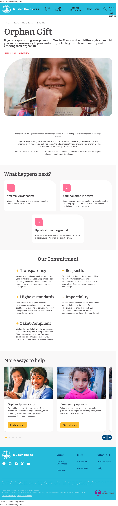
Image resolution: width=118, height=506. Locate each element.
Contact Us (82, 468)
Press (80, 455)
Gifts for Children (27, 23)
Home (8, 23)
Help (99, 468)
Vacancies (82, 461)
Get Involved (103, 455)
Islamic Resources (62, 462)
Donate (16, 23)
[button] (36, 9)
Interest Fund (104, 461)
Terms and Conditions (24, 496)
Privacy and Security (9, 496)
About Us (61, 470)
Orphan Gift (41, 23)
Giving (60, 455)
